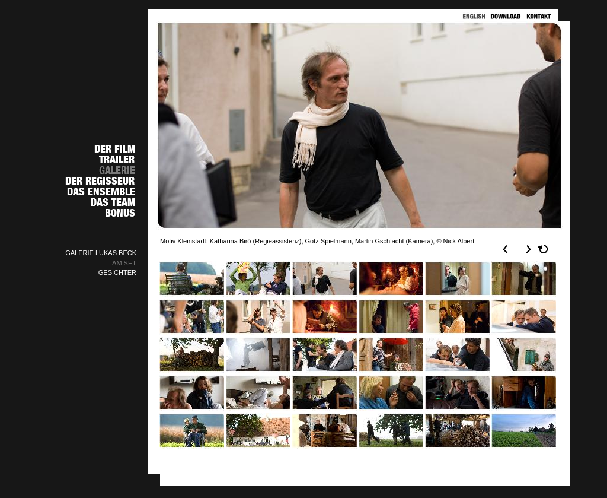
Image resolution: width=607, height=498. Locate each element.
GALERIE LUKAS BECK (100, 252)
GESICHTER (117, 272)
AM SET (124, 263)
